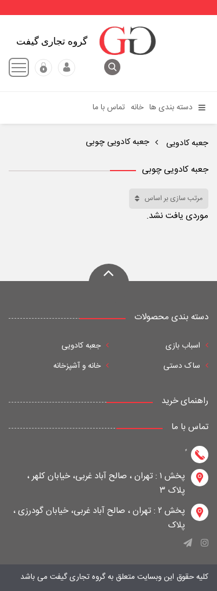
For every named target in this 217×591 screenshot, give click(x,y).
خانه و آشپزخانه (81, 366)
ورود (66, 67)
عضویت (43, 67)
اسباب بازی (186, 345)
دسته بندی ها (177, 107)
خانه (137, 107)
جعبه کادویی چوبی (117, 142)
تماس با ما (109, 107)
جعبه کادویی (186, 143)
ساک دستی (185, 366)
